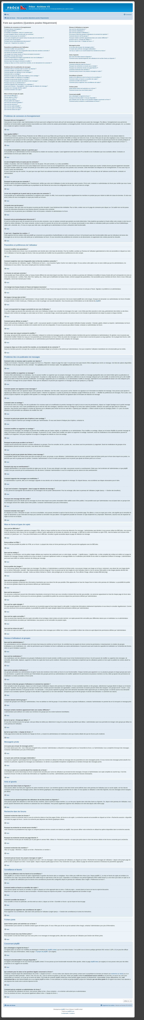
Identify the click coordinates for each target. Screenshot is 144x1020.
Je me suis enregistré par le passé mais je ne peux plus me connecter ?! (24, 37)
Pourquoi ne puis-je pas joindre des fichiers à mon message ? (21, 81)
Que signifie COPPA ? (10, 30)
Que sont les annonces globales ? (13, 102)
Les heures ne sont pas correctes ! (13, 52)
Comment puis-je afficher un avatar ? (14, 59)
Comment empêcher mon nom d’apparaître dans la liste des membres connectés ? (27, 50)
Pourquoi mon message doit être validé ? (15, 88)
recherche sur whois (117, 974)
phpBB (98, 301)
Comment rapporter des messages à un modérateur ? (19, 84)
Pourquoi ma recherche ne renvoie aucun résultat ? (83, 66)
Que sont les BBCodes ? (11, 95)
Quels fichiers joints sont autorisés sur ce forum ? (82, 88)
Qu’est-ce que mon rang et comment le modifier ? (18, 61)
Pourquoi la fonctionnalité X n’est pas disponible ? (83, 98)
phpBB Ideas (94, 961)
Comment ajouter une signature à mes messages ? (18, 72)
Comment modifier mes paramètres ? (14, 49)
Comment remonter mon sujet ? (13, 89)
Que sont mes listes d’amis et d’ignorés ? (80, 56)
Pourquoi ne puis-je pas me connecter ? (15, 36)
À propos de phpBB (42, 951)
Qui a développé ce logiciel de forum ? (79, 96)
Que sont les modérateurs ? (76, 30)
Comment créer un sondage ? (12, 74)
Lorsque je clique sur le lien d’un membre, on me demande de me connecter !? (28, 63)
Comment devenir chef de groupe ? (79, 36)
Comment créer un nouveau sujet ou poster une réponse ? (20, 68)
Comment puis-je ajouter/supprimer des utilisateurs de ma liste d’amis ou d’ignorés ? (92, 58)
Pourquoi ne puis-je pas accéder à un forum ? (16, 79)
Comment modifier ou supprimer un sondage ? (17, 77)
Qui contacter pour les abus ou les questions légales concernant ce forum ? (90, 99)
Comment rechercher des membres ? (79, 69)
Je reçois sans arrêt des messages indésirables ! (82, 49)
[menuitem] (6, 14)
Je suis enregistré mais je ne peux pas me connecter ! (19, 34)
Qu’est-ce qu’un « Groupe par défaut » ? (80, 39)
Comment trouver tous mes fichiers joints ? (81, 90)
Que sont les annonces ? (11, 104)
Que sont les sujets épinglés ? (12, 106)
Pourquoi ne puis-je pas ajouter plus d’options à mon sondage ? (21, 75)
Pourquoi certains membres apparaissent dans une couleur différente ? (88, 37)
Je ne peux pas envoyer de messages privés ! (81, 47)
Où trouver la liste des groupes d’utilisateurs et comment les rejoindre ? (88, 34)
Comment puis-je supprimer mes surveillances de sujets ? (85, 82)
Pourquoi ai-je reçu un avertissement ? (14, 82)
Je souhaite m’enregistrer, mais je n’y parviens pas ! (18, 32)
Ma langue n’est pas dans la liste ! (13, 56)
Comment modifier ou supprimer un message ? (17, 70)
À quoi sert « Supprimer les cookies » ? (15, 43)
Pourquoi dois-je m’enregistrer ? (13, 29)
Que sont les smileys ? (10, 99)
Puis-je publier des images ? (12, 100)
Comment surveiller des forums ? (78, 80)
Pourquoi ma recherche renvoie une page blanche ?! (83, 67)
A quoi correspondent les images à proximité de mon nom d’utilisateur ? (24, 57)
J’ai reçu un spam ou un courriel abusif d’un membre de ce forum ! (87, 50)
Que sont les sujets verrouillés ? (13, 107)
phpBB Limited (52, 949)
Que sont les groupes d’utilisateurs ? (79, 32)
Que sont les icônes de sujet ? (12, 109)
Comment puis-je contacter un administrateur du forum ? (84, 101)
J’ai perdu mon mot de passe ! (12, 39)
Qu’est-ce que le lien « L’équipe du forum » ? (81, 41)
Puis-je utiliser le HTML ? (11, 97)
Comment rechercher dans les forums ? (80, 64)
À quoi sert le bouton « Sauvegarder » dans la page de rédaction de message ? (26, 86)
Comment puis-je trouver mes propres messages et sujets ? (85, 71)
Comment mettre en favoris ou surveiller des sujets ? (83, 79)
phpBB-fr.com (70, 1011)
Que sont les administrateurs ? (77, 29)
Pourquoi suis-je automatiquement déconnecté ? (17, 41)
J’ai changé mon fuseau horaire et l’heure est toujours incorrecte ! (22, 54)
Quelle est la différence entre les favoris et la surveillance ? (85, 77)
